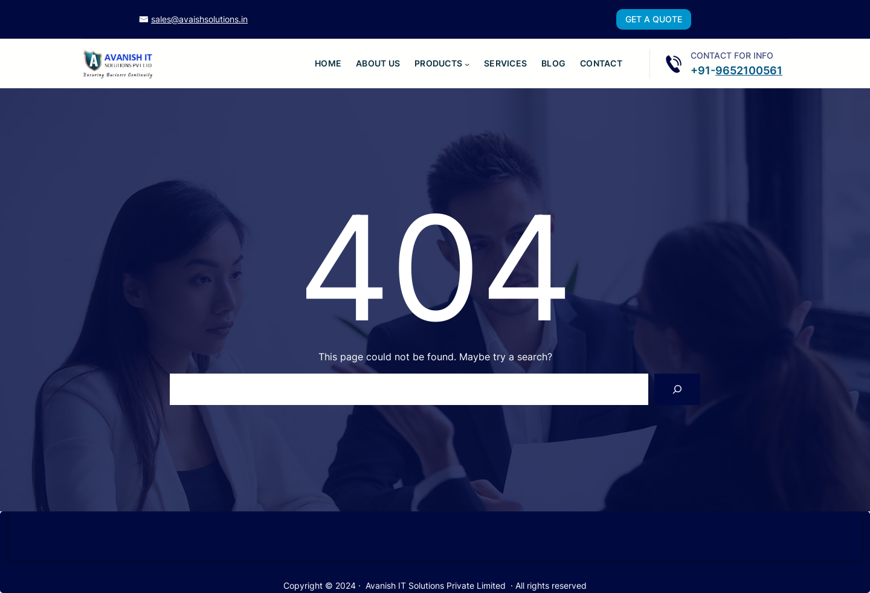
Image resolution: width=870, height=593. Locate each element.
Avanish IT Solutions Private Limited (436, 585)
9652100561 (748, 70)
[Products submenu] (467, 63)
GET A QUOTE (653, 19)
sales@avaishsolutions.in (199, 19)
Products (438, 63)
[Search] (677, 389)
